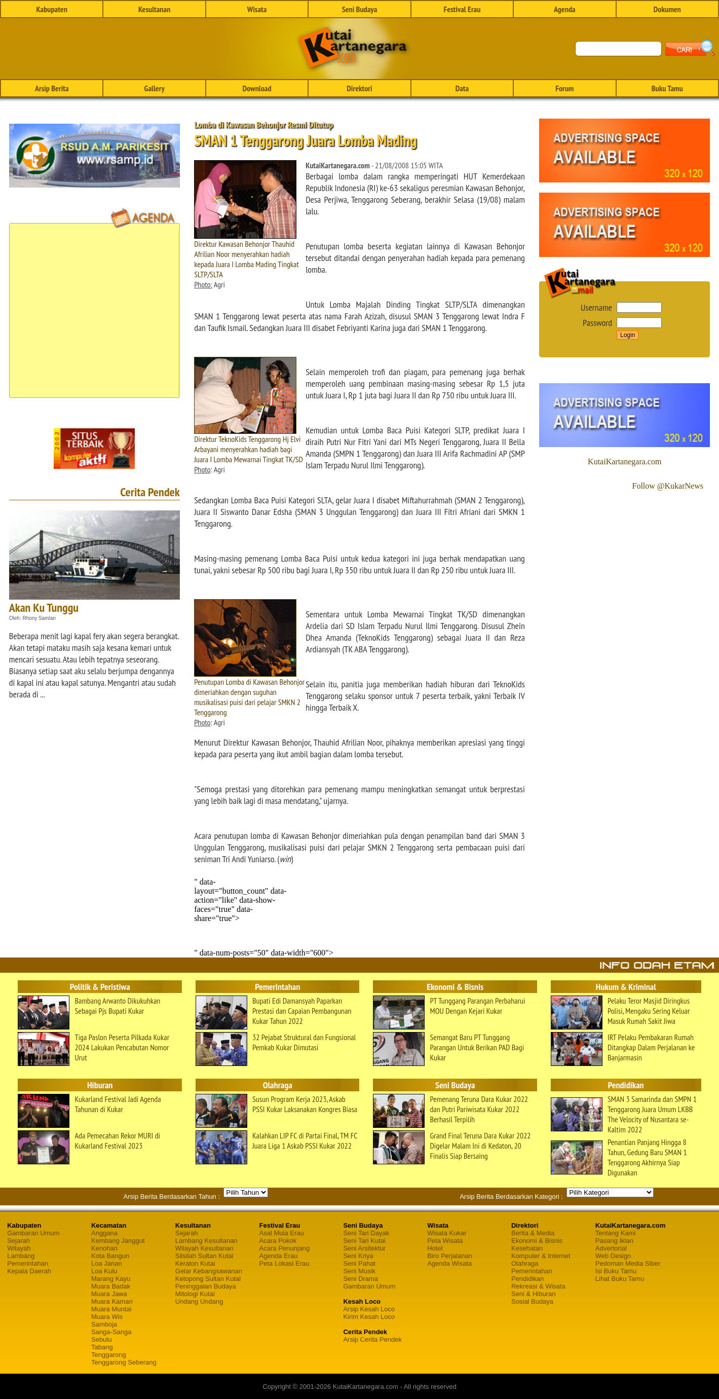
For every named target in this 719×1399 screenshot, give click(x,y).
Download (257, 88)
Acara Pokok (278, 1240)
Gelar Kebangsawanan (208, 1271)
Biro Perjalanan (449, 1256)
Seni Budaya (359, 9)
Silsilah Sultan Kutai (204, 1256)
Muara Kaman (112, 1301)
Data (462, 88)
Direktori (359, 88)
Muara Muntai (111, 1309)
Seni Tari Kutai (364, 1240)
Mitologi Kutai (195, 1294)
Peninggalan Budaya (205, 1286)
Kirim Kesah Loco (369, 1316)
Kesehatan (527, 1248)
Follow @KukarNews (667, 486)
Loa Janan (106, 1263)
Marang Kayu (110, 1278)
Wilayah (18, 1248)
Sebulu (101, 1339)
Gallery (154, 88)
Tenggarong (108, 1354)
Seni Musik (359, 1271)
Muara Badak (110, 1286)
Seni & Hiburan (533, 1294)
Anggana (104, 1233)
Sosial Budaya (532, 1301)
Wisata (257, 9)
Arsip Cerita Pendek (372, 1339)
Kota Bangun (110, 1256)
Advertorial (611, 1248)
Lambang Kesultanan (206, 1240)
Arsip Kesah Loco (369, 1309)
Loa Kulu (104, 1271)
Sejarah (18, 1240)
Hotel (434, 1248)
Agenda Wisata (449, 1263)
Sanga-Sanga (111, 1332)
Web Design (613, 1256)
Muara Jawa (109, 1294)
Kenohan (104, 1248)
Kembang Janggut (118, 1240)
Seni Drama (360, 1278)
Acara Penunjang (284, 1248)
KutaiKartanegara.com (624, 461)
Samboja (104, 1324)
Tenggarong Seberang (124, 1362)
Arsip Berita (52, 88)
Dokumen (667, 9)
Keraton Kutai (195, 1263)
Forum (564, 88)
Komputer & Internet (540, 1256)
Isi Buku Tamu (615, 1271)
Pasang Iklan (614, 1240)
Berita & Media (532, 1233)
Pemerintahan (27, 1263)
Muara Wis (107, 1316)
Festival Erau (461, 9)
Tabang (102, 1347)
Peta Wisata (445, 1240)
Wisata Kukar (446, 1233)
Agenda (565, 9)
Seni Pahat (359, 1263)
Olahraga (524, 1263)
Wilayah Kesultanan (204, 1248)
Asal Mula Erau (281, 1233)
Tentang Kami (615, 1233)
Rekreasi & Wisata (538, 1286)
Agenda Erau (278, 1256)
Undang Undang (199, 1301)
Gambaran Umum (33, 1233)
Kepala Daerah (29, 1271)
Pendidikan (527, 1278)
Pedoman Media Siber (628, 1263)
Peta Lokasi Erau (284, 1263)
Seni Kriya (358, 1256)
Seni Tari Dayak (366, 1233)
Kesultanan (154, 9)
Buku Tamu (667, 88)
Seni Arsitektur (364, 1248)
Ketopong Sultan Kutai (208, 1278)
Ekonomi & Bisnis (536, 1240)
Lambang (20, 1256)
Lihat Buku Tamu (620, 1278)
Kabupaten (51, 9)
